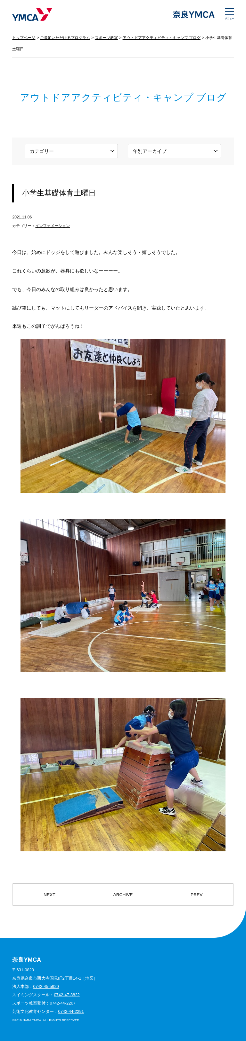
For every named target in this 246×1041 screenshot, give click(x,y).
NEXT (49, 894)
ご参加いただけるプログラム (65, 37)
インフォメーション (52, 226)
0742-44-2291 (71, 1011)
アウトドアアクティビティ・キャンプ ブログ (162, 37)
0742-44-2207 (62, 1003)
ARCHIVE (123, 894)
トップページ (23, 37)
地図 (89, 978)
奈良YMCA (32, 14)
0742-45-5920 (46, 986)
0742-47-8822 (66, 994)
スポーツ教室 (106, 37)
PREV (196, 894)
